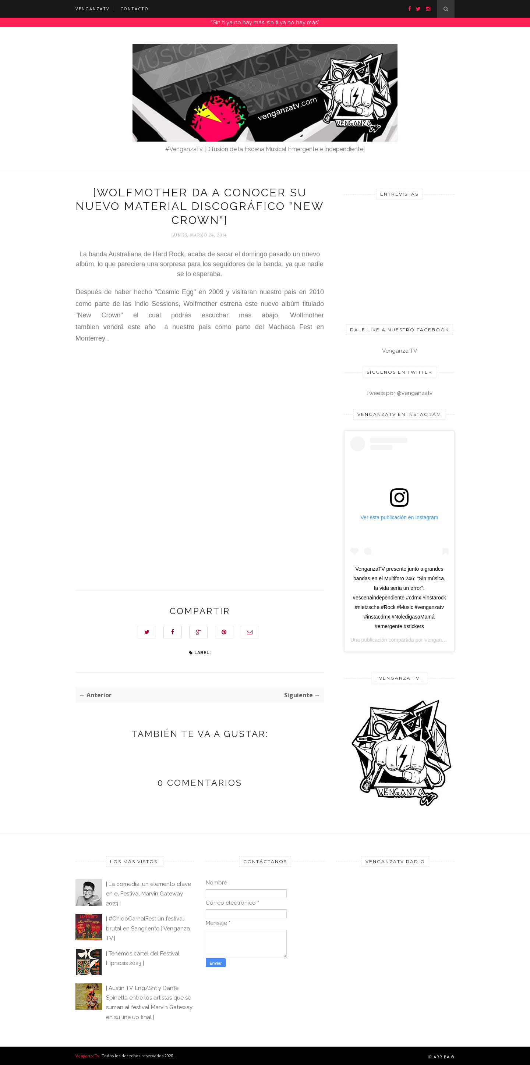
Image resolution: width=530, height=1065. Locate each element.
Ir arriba (441, 1056)
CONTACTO (134, 8)
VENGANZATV (92, 8)
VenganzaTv (87, 1055)
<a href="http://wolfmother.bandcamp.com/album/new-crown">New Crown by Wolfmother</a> (139, 440)
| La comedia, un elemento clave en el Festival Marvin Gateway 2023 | (148, 894)
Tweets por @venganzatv (399, 393)
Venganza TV (399, 351)
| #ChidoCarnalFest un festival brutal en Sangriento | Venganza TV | (148, 928)
